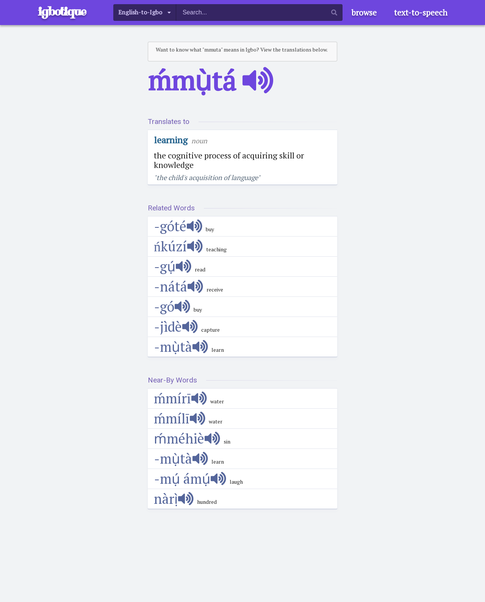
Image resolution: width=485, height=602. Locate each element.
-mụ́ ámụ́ (190, 479)
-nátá (178, 286)
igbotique (62, 11)
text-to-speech (420, 12)
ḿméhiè (187, 438)
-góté (178, 226)
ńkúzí (178, 246)
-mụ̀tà (181, 347)
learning (171, 140)
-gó (172, 306)
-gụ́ (172, 266)
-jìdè (176, 326)
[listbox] (144, 12)
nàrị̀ (174, 499)
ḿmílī (179, 418)
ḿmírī (180, 398)
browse (364, 12)
